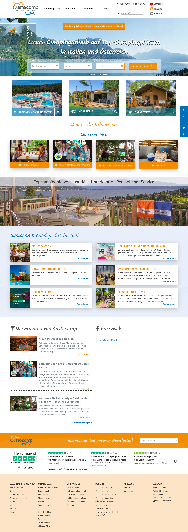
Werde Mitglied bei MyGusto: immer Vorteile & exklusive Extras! (94, 26)
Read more (85, 417)
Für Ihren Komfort (17, 494)
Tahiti (40, 508)
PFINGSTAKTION (29, 164)
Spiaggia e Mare (44, 505)
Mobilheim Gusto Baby (104, 498)
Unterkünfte (70, 8)
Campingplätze (52, 8)
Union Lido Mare (44, 512)
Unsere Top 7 (129, 487)
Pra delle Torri (43, 494)
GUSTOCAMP (158, 484)
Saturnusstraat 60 (159, 487)
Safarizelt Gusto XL (103, 509)
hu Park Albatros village (76, 494)
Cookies (13, 515)
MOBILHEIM (100, 484)
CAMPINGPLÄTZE (45, 484)
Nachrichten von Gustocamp (46, 329)
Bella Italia (42, 519)
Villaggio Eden (44, 526)
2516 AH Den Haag (160, 491)
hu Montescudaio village (76, 498)
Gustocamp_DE (108, 339)
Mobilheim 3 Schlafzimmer (106, 491)
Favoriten (158, 13)
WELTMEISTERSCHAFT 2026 (115, 165)
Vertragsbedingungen (18, 498)
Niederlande (158, 494)
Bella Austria (72, 505)
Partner (12, 501)
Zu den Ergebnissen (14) (143, 66)
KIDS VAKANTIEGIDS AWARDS (72, 164)
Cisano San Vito (44, 522)
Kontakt (106, 8)
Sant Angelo (43, 501)
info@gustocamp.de (163, 500)
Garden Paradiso (44, 491)
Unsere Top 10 (129, 491)
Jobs (11, 505)
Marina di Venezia (45, 498)
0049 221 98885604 (162, 497)
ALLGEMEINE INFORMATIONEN (22, 484)
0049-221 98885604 (133, 4)
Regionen (88, 8)
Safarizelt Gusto (101, 505)
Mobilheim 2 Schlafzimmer (106, 487)
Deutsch (157, 3)
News (12, 491)
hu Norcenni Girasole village (78, 491)
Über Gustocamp (16, 487)
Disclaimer (14, 508)
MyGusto (158, 8)
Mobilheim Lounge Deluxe (106, 494)
